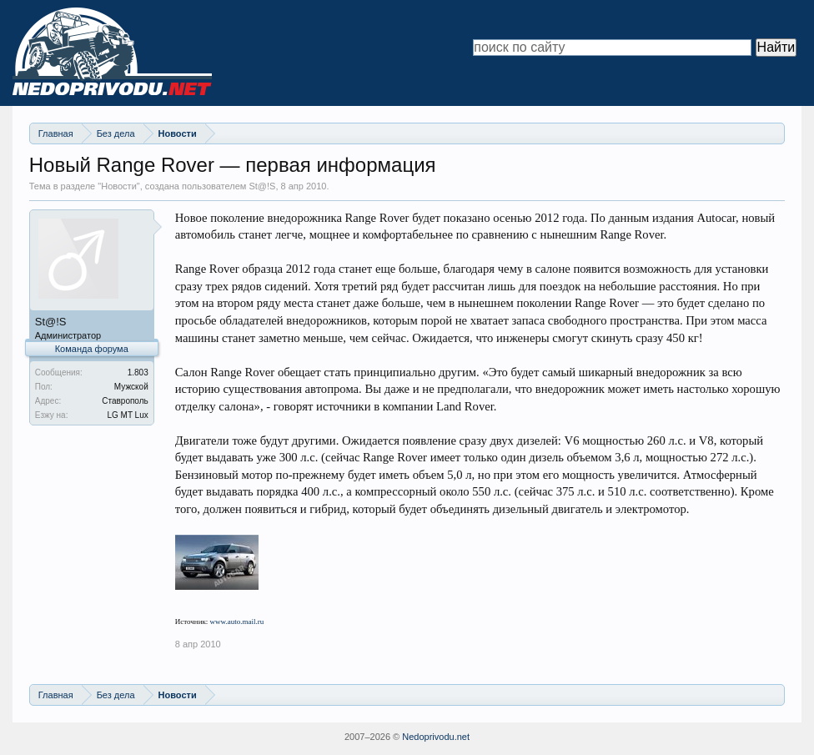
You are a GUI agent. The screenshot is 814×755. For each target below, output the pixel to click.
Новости (119, 186)
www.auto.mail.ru (237, 621)
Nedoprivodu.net (436, 737)
